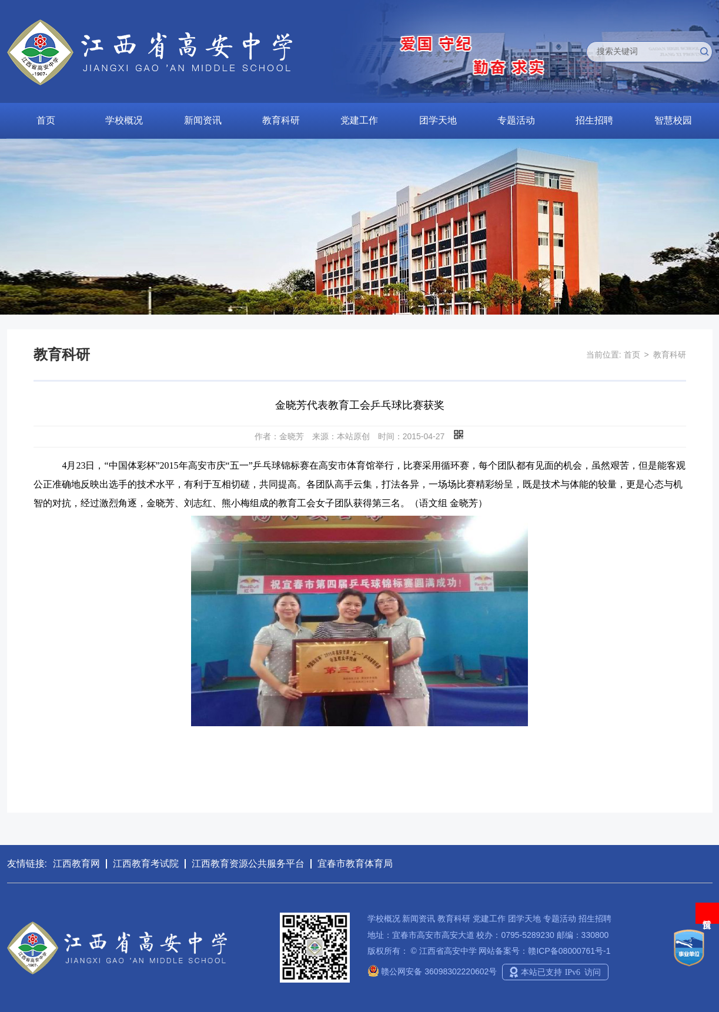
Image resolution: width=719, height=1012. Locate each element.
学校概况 (124, 120)
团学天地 (438, 120)
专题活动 (516, 120)
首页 (45, 120)
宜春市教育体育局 (355, 864)
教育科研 (281, 120)
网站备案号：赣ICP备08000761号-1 (544, 951)
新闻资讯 (203, 120)
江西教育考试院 (146, 864)
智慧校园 (673, 120)
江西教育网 (76, 864)
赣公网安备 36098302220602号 (432, 971)
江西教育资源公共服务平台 (248, 864)
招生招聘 (594, 120)
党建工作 (359, 120)
